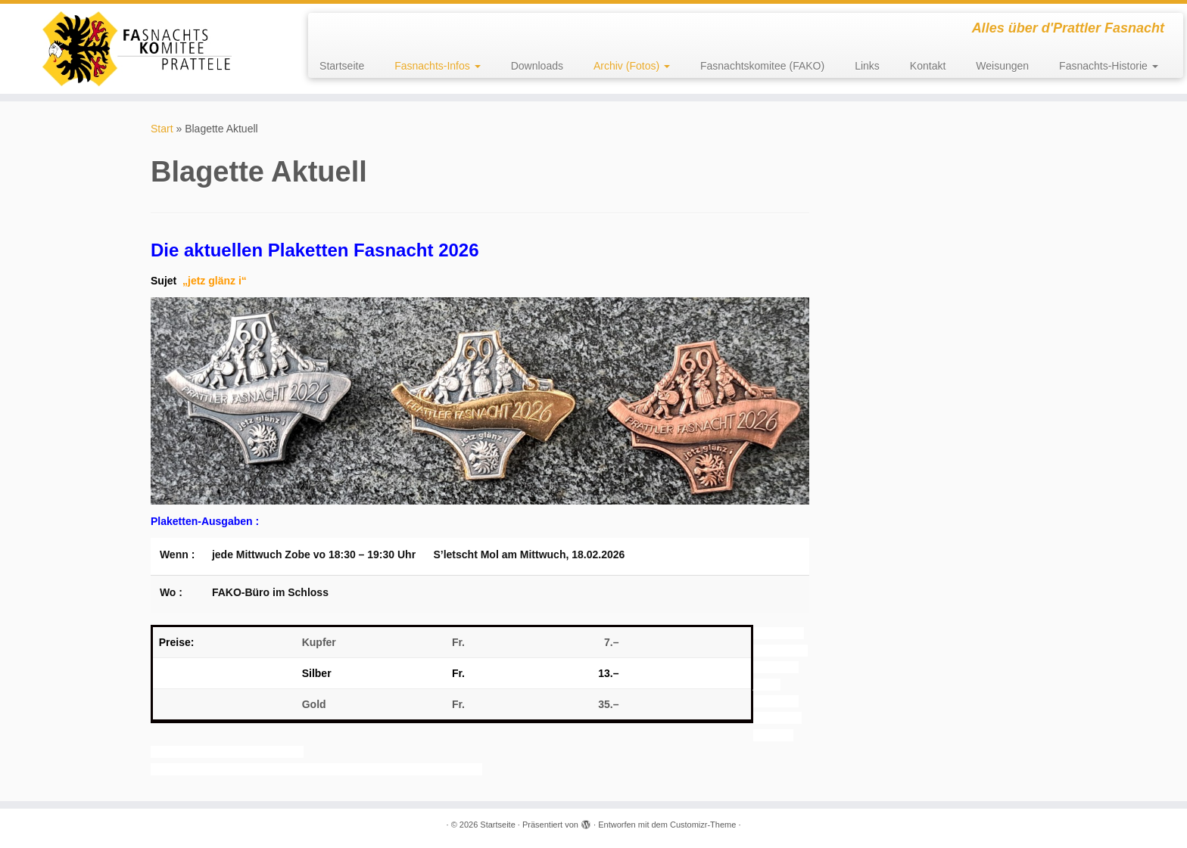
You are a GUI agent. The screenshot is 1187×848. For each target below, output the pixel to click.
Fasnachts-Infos (437, 66)
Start (162, 129)
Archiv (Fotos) (632, 66)
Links (867, 66)
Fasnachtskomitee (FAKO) (762, 66)
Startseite (341, 66)
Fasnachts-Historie (1108, 66)
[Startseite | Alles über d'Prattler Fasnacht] (137, 48)
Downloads (537, 66)
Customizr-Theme (703, 824)
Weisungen (1002, 66)
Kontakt (928, 66)
